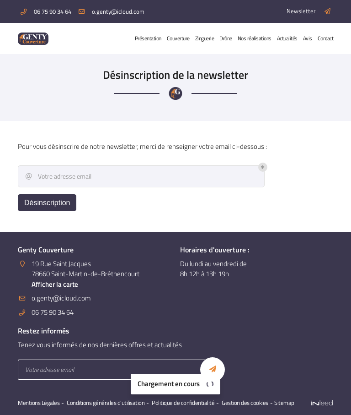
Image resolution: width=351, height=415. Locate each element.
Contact (326, 38)
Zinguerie (204, 38)
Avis (307, 38)
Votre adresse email (57, 176)
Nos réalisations (254, 38)
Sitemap (284, 403)
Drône (225, 38)
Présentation (148, 38)
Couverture (178, 38)
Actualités (287, 38)
